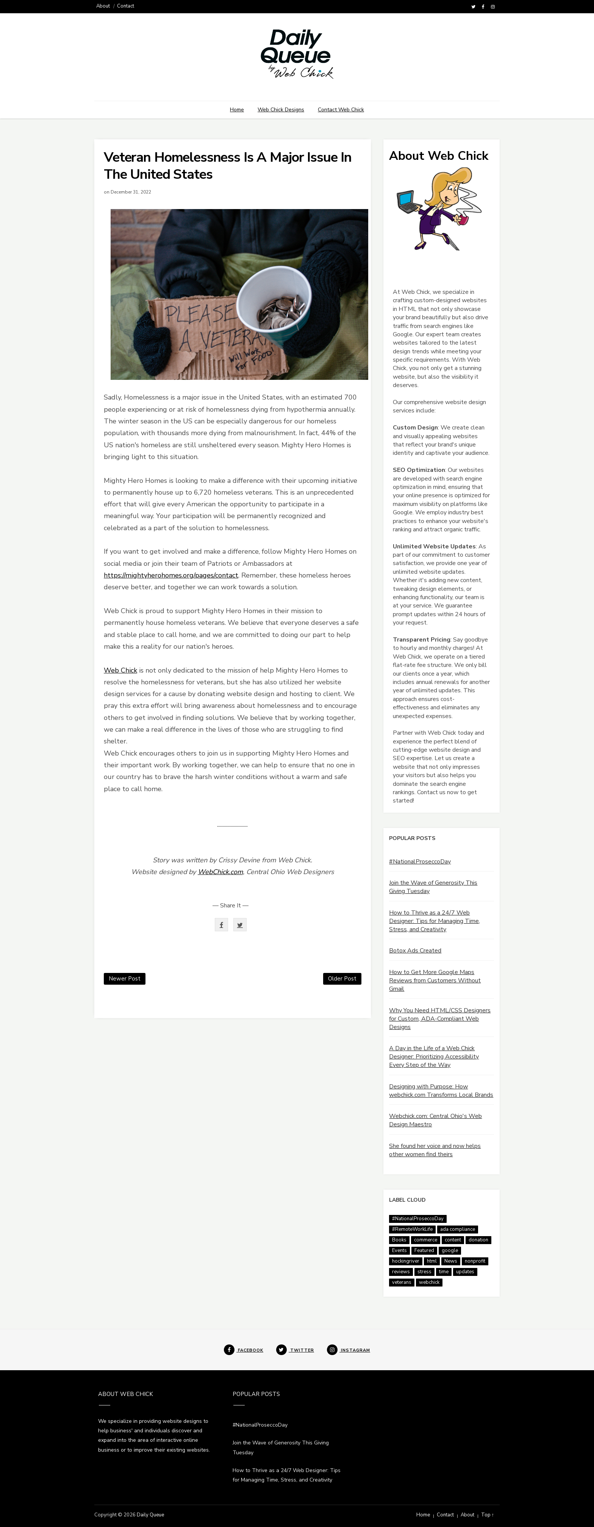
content (453, 1240)
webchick (429, 1282)
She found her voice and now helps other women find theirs (435, 1150)
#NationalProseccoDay (420, 861)
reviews (401, 1271)
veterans (401, 1282)
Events (399, 1250)
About (103, 6)
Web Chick (120, 670)
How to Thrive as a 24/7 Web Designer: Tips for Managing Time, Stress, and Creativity (434, 921)
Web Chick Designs (281, 109)
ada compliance (457, 1229)
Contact (125, 6)
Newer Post (125, 978)
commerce (425, 1240)
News (450, 1261)
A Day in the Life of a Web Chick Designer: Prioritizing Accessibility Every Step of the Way (434, 1056)
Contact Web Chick (341, 109)
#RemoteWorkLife (412, 1229)
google (450, 1250)
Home (237, 109)
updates (465, 1271)
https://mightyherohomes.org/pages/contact (171, 575)
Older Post (342, 978)
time (444, 1271)
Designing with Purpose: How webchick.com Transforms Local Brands (441, 1090)
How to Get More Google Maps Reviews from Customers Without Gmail (435, 980)
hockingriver (405, 1261)
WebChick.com (220, 871)
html (432, 1261)
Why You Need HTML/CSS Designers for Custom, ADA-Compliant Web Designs (440, 1018)
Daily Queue (150, 1514)
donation (478, 1240)
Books (399, 1240)
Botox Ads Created (415, 950)
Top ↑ (487, 1515)
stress (424, 1271)
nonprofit (475, 1261)
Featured (424, 1250)
